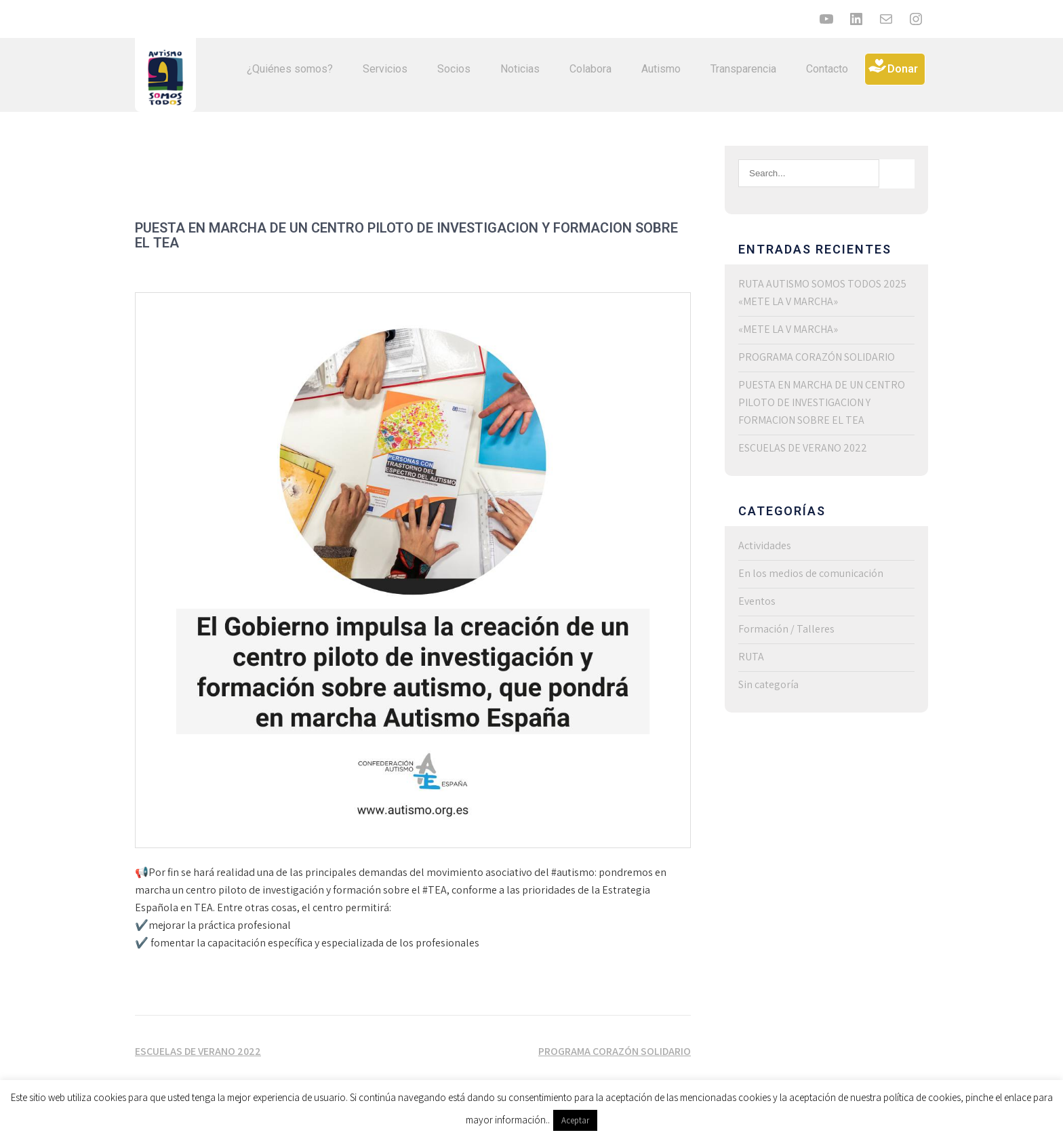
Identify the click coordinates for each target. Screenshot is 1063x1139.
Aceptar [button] (575, 1120)
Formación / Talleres (786, 629)
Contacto (827, 68)
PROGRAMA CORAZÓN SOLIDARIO (614, 1051)
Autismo (661, 68)
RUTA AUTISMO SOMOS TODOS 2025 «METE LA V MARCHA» (822, 292)
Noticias (520, 68)
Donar (902, 68)
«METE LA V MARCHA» (788, 329)
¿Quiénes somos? (290, 68)
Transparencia (743, 68)
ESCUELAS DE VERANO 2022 (198, 1051)
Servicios (385, 68)
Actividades (764, 545)
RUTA (751, 657)
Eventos (757, 601)
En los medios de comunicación (810, 573)
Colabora (590, 68)
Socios (453, 68)
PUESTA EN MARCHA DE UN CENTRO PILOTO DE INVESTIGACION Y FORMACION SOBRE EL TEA (821, 402)
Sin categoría (768, 684)
